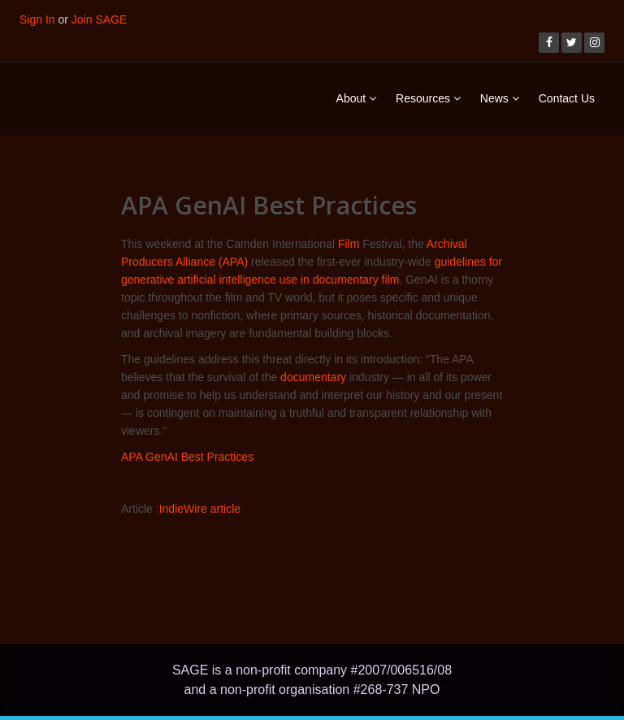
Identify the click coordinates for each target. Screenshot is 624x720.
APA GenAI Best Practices (187, 456)
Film (348, 243)
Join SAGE (99, 19)
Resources (428, 98)
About (356, 98)
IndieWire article (199, 508)
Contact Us (567, 98)
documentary (313, 377)
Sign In (37, 19)
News (499, 98)
